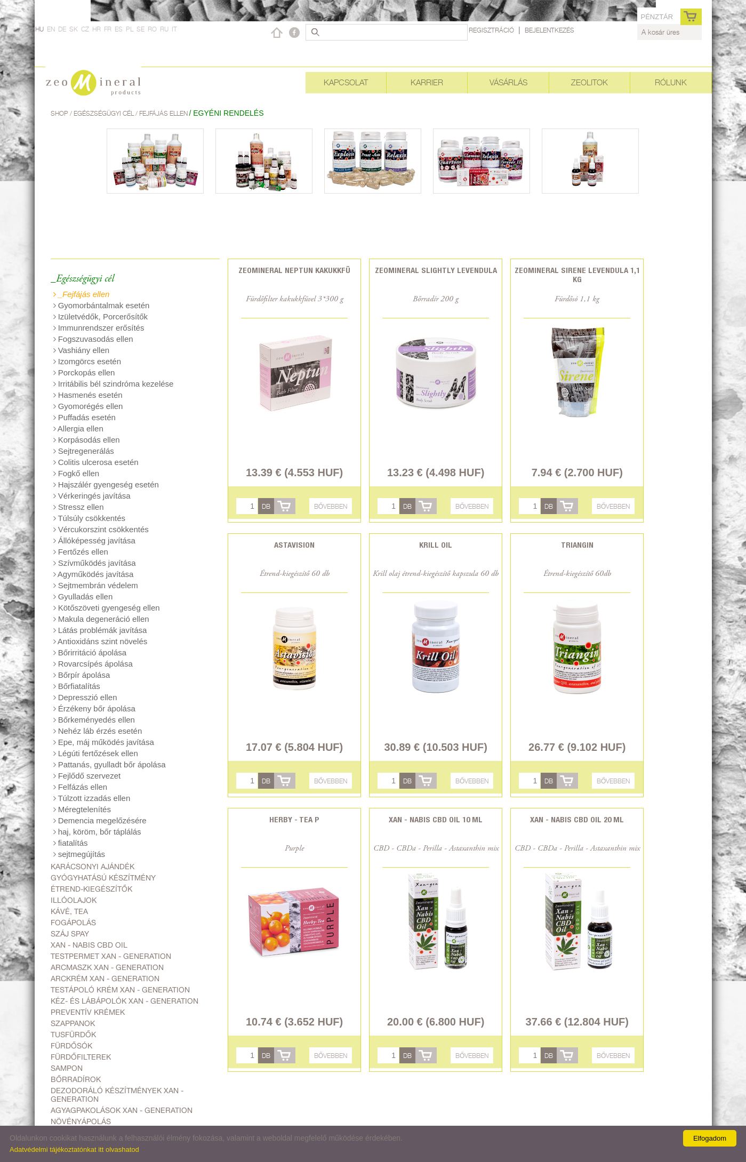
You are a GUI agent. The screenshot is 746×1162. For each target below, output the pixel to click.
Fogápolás (73, 922)
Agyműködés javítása (93, 574)
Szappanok (73, 1023)
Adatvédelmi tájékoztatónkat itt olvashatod (74, 1149)
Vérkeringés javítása (92, 495)
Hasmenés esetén (88, 394)
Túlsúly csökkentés (89, 518)
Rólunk (671, 82)
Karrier (427, 82)
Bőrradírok (76, 1079)
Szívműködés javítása (94, 562)
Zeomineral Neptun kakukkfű (294, 270)
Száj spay (70, 933)
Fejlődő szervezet (87, 775)
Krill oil (435, 544)
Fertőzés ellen (80, 551)
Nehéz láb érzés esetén (97, 730)
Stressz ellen (78, 506)
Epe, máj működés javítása (103, 742)
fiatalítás (70, 842)
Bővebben (330, 506)
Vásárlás (508, 82)
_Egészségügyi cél (82, 279)
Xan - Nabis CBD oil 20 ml (577, 819)
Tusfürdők (73, 1034)
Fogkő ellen (76, 473)
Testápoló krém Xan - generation (120, 989)
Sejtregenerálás (83, 450)
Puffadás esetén (84, 417)
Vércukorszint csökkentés (101, 529)
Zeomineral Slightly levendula (436, 270)
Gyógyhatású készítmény (103, 877)
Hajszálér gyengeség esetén (106, 484)
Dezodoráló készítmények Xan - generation (117, 1094)
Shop (60, 113)
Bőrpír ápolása (81, 674)
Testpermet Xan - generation (111, 956)
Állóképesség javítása (94, 540)
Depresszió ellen (85, 697)
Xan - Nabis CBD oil (89, 945)
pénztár (656, 17)
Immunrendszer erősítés (99, 327)
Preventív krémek (88, 1012)
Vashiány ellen (81, 350)
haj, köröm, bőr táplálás (97, 831)
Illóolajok (74, 900)
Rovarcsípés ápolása (93, 663)
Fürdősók (71, 1045)
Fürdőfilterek (81, 1057)
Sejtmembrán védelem (95, 585)
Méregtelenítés (82, 809)
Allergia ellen (78, 428)
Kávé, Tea (69, 911)
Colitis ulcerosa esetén (96, 462)
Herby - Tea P (294, 819)
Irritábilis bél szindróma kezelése (113, 383)
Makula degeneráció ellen (101, 618)
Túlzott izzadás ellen (92, 798)
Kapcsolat (346, 82)
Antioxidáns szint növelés (100, 641)
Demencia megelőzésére (100, 820)
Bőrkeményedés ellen (94, 719)
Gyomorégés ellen (88, 406)
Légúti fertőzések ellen (95, 753)
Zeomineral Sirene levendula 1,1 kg (577, 275)
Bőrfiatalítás (76, 686)
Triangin (577, 544)
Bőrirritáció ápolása (90, 652)
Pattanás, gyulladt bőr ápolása (109, 764)
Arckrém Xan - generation (105, 978)
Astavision (294, 544)
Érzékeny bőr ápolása (94, 708)
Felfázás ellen (80, 786)
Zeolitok (589, 82)
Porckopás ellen (84, 372)
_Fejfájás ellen (81, 294)
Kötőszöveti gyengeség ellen (106, 607)
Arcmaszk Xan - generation (107, 967)
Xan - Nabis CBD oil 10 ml (436, 819)
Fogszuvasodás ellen (93, 338)
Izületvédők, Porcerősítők (100, 316)
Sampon (67, 1068)
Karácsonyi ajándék (92, 866)
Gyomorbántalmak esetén (101, 305)
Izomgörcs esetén (87, 361)
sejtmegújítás (79, 854)
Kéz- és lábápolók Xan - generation (124, 1001)
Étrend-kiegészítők (91, 889)
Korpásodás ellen (86, 439)
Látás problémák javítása (100, 630)
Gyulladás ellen (83, 596)
